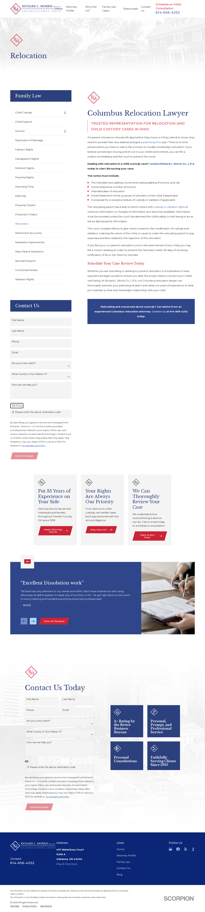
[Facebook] (178, 849)
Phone (15, 341)
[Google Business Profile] (170, 849)
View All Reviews (54, 625)
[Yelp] (185, 849)
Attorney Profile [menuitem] (71, 8)
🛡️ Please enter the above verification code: (36, 412)
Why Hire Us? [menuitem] (91, 8)
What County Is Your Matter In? (29, 374)
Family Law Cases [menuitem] (109, 8)
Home (120, 849)
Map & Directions (66, 863)
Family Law (123, 861)
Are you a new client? (24, 363)
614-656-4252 (168, 12)
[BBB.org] (193, 849)
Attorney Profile (126, 855)
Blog (119, 874)
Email (15, 352)
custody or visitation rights (169, 206)
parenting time (152, 142)
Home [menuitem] (59, 8)
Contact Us (123, 868)
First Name (18, 320)
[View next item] (33, 625)
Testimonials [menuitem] (130, 8)
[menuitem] (38, 112)
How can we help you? (24, 385)
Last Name (18, 331)
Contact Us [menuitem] (146, 8)
